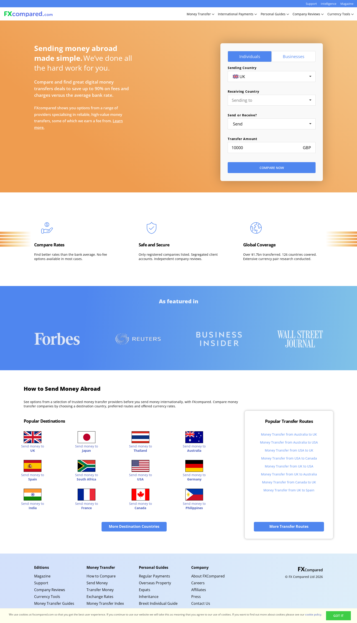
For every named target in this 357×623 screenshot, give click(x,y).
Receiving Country (243, 91)
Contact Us (200, 603)
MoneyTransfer (200, 14)
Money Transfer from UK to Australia (289, 474)
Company (200, 567)
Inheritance (148, 596)
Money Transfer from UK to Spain (288, 490)
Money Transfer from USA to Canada (289, 458)
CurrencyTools (340, 14)
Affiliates (198, 589)
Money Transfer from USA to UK (289, 450)
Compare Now (272, 168)
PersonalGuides (275, 14)
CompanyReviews (308, 14)
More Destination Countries (134, 526)
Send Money (97, 582)
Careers (198, 582)
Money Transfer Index (105, 603)
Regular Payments (154, 576)
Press (196, 596)
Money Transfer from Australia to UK (289, 434)
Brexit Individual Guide (158, 603)
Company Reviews (49, 589)
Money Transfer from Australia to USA (289, 442)
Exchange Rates (100, 596)
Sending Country (242, 68)
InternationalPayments (237, 14)
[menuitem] (57, 576)
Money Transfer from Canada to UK (289, 482)
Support (311, 4)
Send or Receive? (242, 115)
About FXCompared (208, 576)
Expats (144, 589)
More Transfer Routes (289, 526)
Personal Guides (153, 567)
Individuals (249, 56)
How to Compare (101, 576)
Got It (338, 615)
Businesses (293, 56)
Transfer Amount (242, 139)
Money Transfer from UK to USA (289, 466)
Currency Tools (47, 596)
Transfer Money (100, 589)
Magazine (346, 4)
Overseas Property (155, 582)
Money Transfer (101, 567)
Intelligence (328, 4)
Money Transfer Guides (54, 603)
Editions (41, 567)
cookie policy (313, 614)
